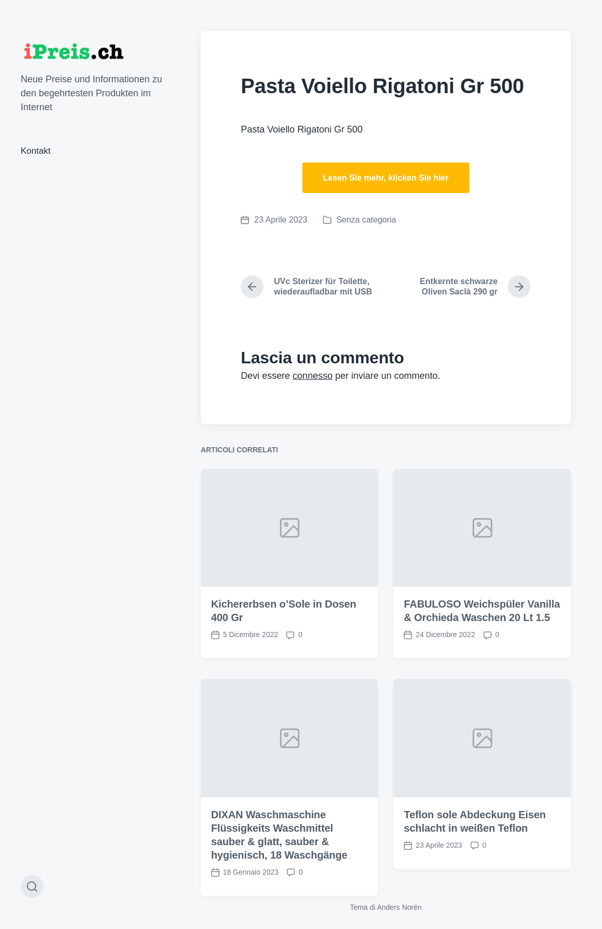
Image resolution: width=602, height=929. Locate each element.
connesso (312, 376)
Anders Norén (399, 907)
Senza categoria (366, 219)
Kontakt (36, 151)
